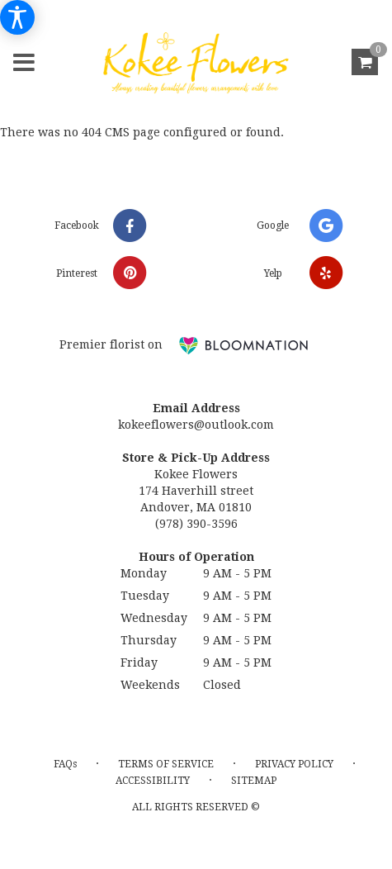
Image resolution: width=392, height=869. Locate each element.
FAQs (65, 764)
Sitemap (253, 780)
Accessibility (153, 780)
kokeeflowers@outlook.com (196, 424)
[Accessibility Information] (17, 17)
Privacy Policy (294, 764)
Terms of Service (166, 764)
